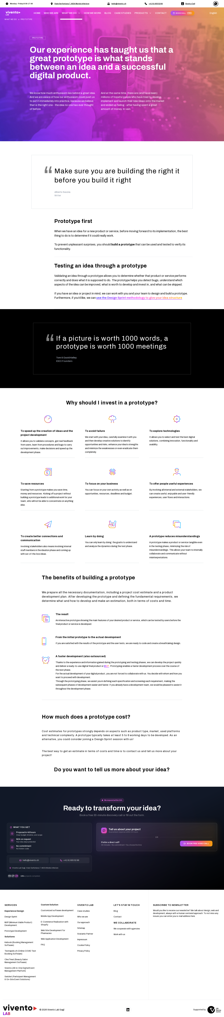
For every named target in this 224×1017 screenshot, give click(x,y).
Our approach (83, 922)
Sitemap (81, 928)
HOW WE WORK (92, 13)
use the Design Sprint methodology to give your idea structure (139, 297)
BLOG (107, 13)
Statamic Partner (85, 934)
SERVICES (11, 905)
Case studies (83, 911)
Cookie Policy (83, 945)
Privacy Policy (83, 951)
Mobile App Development (52, 916)
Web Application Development (55, 939)
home (37, 13)
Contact (118, 917)
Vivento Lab (85, 905)
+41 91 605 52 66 (156, 4)
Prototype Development (16, 931)
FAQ (43, 945)
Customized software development (57, 910)
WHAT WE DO (11, 19)
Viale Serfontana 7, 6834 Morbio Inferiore (71, 4)
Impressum (82, 939)
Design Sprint (11, 917)
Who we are (82, 917)
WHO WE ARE (51, 13)
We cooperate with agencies (127, 929)
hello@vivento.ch (118, 4)
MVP (106, 666)
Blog (116, 911)
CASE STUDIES (122, 13)
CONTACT (161, 13)
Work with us (119, 934)
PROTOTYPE (26, 19)
